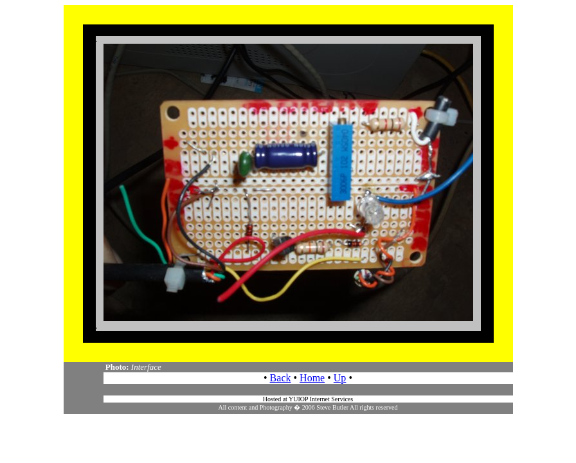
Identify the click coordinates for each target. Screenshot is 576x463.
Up (340, 377)
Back (280, 377)
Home (312, 377)
